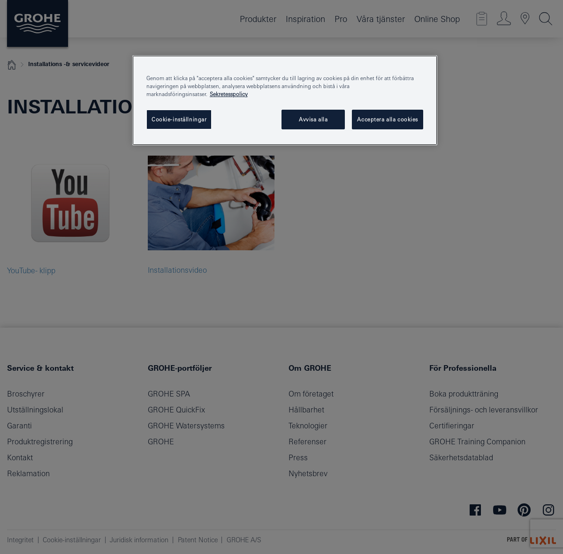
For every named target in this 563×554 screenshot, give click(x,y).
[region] (284, 100)
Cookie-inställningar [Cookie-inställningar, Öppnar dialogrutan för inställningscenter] (179, 119)
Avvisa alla (313, 119)
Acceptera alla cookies (387, 119)
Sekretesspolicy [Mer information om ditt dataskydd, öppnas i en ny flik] (229, 94)
